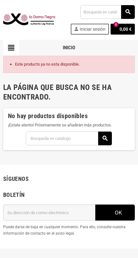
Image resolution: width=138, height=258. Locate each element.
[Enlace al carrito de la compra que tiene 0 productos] (123, 29)
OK (115, 212)
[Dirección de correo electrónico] (49, 213)
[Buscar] (107, 12)
